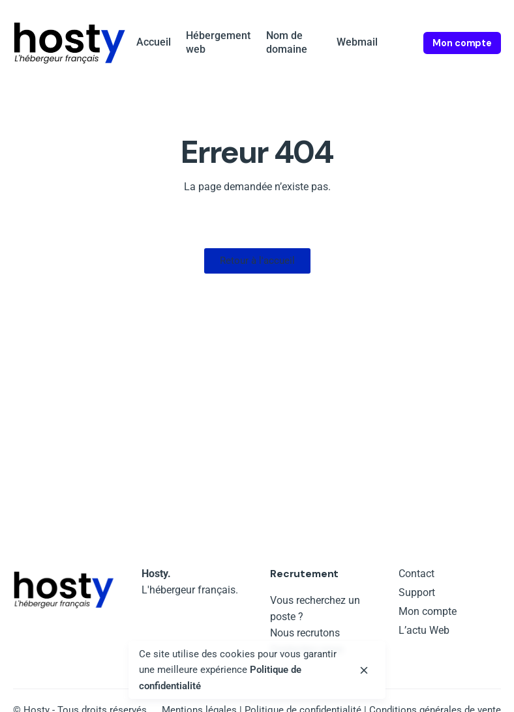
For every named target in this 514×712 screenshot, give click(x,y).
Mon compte (462, 43)
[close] (364, 670)
